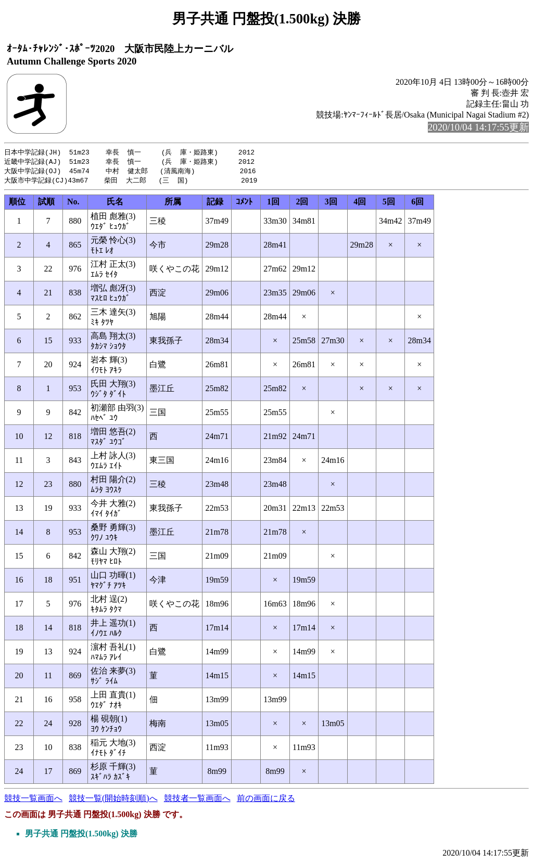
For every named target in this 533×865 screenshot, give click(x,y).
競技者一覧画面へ (197, 800)
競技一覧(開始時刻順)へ (113, 800)
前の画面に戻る (266, 800)
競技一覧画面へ (33, 800)
